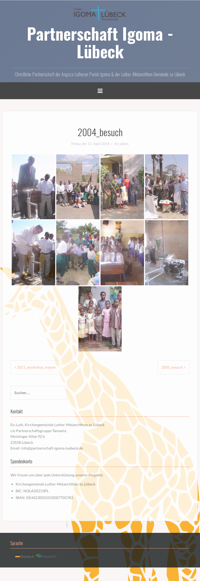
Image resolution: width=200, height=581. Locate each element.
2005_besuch (172, 367)
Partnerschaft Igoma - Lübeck (100, 42)
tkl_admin (121, 144)
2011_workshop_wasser (36, 367)
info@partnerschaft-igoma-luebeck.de (52, 448)
